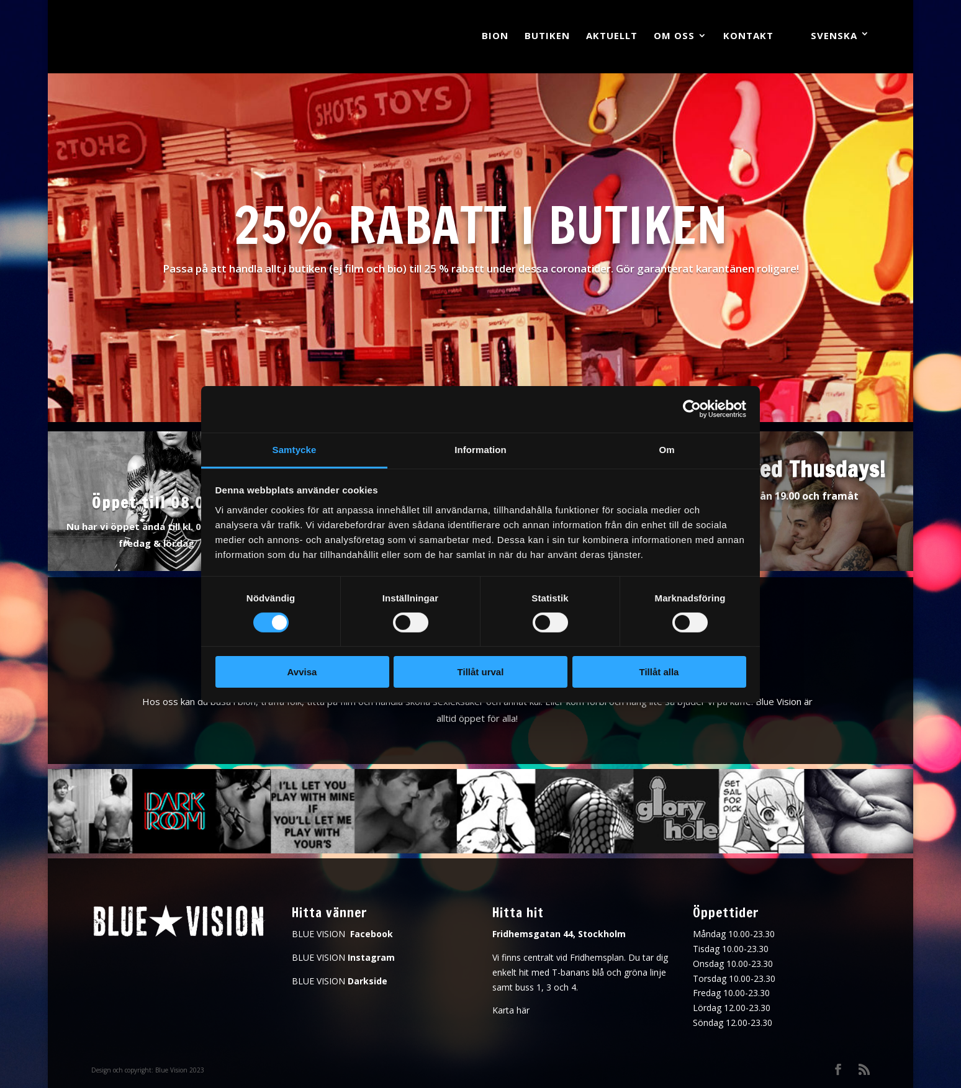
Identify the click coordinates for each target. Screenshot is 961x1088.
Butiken (547, 36)
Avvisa (302, 672)
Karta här (511, 1010)
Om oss (674, 36)
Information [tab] (480, 449)
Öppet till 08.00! (156, 502)
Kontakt (748, 36)
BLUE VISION (342, 934)
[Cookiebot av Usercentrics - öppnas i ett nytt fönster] (692, 409)
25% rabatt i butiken (480, 225)
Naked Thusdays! (805, 469)
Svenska (834, 35)
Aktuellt (612, 36)
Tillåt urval (481, 672)
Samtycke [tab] (295, 449)
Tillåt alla (659, 672)
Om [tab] (666, 449)
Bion (495, 36)
